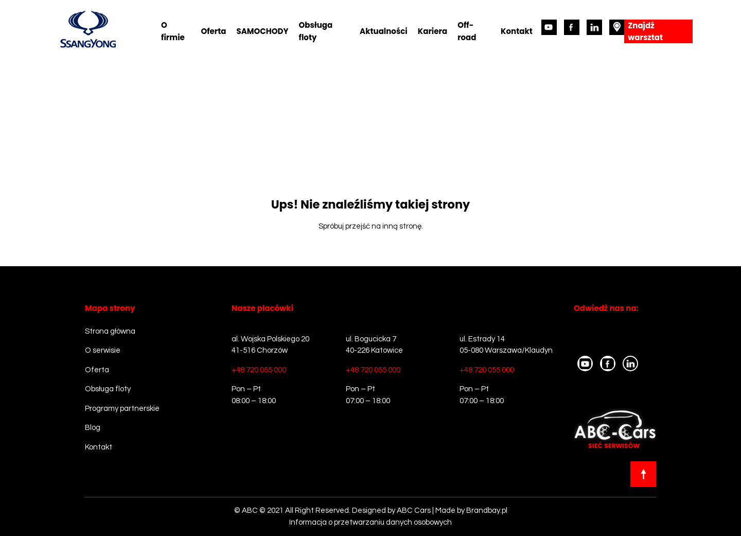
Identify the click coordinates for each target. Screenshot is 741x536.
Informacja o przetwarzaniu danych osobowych (370, 522)
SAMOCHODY (263, 31)
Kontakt (517, 31)
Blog (92, 427)
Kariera (432, 31)
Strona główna (110, 331)
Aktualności (384, 31)
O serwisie (102, 350)
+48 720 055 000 (259, 370)
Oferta (213, 31)
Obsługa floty (316, 31)
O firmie (173, 31)
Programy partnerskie (122, 408)
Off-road (466, 31)
